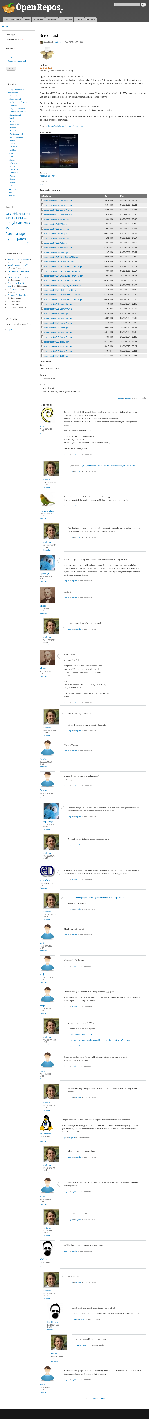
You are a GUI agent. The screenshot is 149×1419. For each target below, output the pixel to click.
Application (14, 96)
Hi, (9, 307)
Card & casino (15, 169)
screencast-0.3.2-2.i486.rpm (56, 342)
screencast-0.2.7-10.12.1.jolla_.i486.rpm (62, 280)
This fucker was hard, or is (18, 271)
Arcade (12, 166)
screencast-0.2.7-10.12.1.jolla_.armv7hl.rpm (63, 276)
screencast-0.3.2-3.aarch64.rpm (58, 346)
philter (43, 943)
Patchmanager (16, 233)
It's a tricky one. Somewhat (18, 259)
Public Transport (16, 134)
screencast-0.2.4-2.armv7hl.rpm (58, 248)
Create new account (15, 58)
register (128, 398)
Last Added (52, 19)
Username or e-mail (14, 39)
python (11, 238)
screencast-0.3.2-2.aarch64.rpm (58, 332)
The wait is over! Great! (17, 277)
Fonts (10, 192)
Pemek (43, 1196)
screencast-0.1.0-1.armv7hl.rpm (58, 200)
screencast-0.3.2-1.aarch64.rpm (58, 318)
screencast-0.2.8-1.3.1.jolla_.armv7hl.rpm (62, 285)
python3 (22, 239)
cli (30, 214)
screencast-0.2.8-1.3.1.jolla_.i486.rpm (61, 290)
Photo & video (15, 131)
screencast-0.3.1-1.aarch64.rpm (58, 304)
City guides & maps (17, 108)
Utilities (13, 150)
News (27, 19)
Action (12, 160)
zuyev (10, 330)
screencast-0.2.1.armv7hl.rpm (57, 219)
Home (5, 26)
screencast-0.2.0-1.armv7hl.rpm (58, 215)
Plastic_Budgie (47, 511)
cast (41, 184)
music (27, 222)
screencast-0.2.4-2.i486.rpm (56, 252)
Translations (12, 189)
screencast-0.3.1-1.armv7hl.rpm (58, 309)
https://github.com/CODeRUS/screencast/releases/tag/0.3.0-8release (107, 465)
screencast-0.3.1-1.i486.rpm (56, 313)
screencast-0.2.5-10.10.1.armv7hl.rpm (61, 257)
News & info (15, 124)
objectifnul (45, 880)
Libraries (11, 195)
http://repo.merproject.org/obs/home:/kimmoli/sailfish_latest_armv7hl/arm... (99, 1040)
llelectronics (45, 1133)
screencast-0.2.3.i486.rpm (55, 243)
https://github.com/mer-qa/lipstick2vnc (83, 1034)
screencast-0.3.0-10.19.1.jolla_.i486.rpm (62, 295)
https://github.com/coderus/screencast (65, 126)
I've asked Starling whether (18, 295)
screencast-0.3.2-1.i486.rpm (56, 328)
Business (13, 105)
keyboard (16, 222)
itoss (42, 426)
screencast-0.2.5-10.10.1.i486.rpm (59, 262)
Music (12, 118)
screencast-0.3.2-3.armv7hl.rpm (58, 351)
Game (12, 157)
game (9, 217)
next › (95, 1398)
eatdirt (42, 1071)
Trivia (12, 185)
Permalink (43, 434)
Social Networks (16, 137)
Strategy (13, 182)
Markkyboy (45, 1259)
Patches (13, 128)
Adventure (14, 163)
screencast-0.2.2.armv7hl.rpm (57, 229)
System (13, 143)
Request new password (17, 61)
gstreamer (17, 217)
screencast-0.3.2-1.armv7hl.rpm (58, 323)
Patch (10, 228)
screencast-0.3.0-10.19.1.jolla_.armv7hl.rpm (63, 299)
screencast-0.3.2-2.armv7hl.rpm (58, 337)
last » (103, 1398)
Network (13, 121)
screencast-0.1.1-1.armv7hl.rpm (58, 205)
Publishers (38, 19)
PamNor (43, 759)
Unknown (13, 147)
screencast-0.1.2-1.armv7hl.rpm (58, 210)
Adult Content (15, 99)
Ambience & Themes (18, 102)
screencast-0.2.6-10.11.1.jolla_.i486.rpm (62, 271)
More (29, 243)
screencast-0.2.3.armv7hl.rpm (57, 238)
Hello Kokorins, (14, 289)
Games (10, 153)
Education (14, 173)
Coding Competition (16, 89)
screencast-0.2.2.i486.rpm (55, 233)
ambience (22, 213)
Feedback (90, 19)
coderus (58, 42)
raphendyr (44, 573)
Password (10, 48)
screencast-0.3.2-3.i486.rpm (56, 356)
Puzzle (12, 176)
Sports (12, 140)
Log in (120, 398)
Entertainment (15, 115)
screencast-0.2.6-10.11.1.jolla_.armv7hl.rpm (63, 266)
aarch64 (11, 213)
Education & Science (18, 112)
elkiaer (43, 605)
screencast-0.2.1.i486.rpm (55, 224)
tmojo (42, 974)
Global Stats (66, 19)
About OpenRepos (12, 19)
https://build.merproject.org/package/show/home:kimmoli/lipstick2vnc (96, 897)
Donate (79, 19)
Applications (13, 93)
